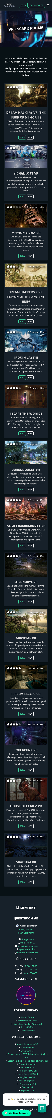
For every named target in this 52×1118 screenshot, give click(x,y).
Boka (22, 137)
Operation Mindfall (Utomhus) (27, 1024)
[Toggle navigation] (47, 5)
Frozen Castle (27, 1067)
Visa (30, 137)
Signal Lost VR (28, 1090)
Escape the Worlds (27, 1064)
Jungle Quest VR (27, 1077)
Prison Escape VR (28, 1084)
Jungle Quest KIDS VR (27, 1074)
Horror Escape (27, 1017)
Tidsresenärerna (27, 1030)
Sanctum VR (28, 1087)
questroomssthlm (27, 949)
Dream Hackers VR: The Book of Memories (28, 1060)
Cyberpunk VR (27, 1051)
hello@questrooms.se (28, 946)
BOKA (23, 5)
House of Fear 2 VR (28, 1070)
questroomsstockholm (27, 952)
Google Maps (27, 939)
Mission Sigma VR (27, 1080)
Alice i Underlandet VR (27, 1044)
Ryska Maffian (27, 1027)
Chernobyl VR (27, 1047)
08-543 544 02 (36, 5)
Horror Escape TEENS (27, 1020)
